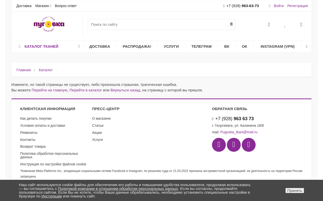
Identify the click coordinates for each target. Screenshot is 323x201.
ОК (244, 46)
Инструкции (51, 196)
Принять (294, 190)
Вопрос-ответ (65, 6)
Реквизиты (28, 133)
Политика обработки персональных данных (49, 155)
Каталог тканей (48, 46)
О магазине (101, 118)
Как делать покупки (35, 118)
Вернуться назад (125, 90)
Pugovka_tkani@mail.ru (238, 132)
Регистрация (297, 6)
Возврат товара (32, 146)
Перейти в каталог (86, 90)
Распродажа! (137, 46)
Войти (279, 6)
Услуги (171, 46)
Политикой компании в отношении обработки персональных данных (118, 188)
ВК (226, 46)
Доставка (24, 6)
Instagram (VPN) (278, 46)
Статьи (97, 125)
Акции (97, 133)
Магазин (42, 6)
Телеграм (201, 46)
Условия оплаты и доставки (42, 125)
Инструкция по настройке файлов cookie (53, 164)
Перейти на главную (50, 90)
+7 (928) (241, 6)
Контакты (27, 140)
